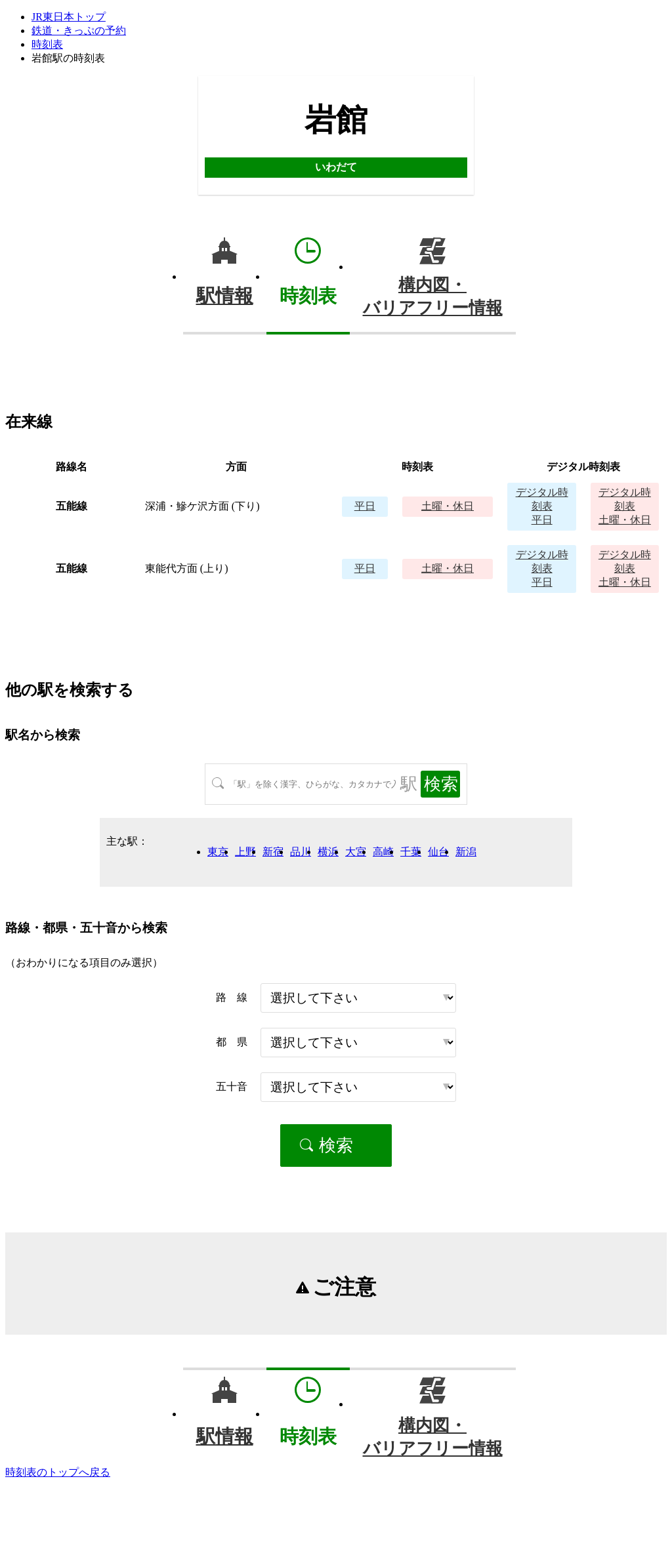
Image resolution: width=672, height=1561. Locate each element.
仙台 (438, 851)
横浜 (328, 851)
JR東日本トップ (69, 16)
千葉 (410, 851)
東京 (217, 851)
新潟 (465, 851)
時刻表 (47, 44)
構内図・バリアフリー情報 (433, 296)
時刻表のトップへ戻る (57, 1472)
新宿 (273, 851)
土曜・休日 (447, 506)
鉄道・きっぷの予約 (79, 30)
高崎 (383, 851)
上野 (245, 851)
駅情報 (224, 295)
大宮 (355, 851)
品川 (300, 851)
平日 (364, 506)
